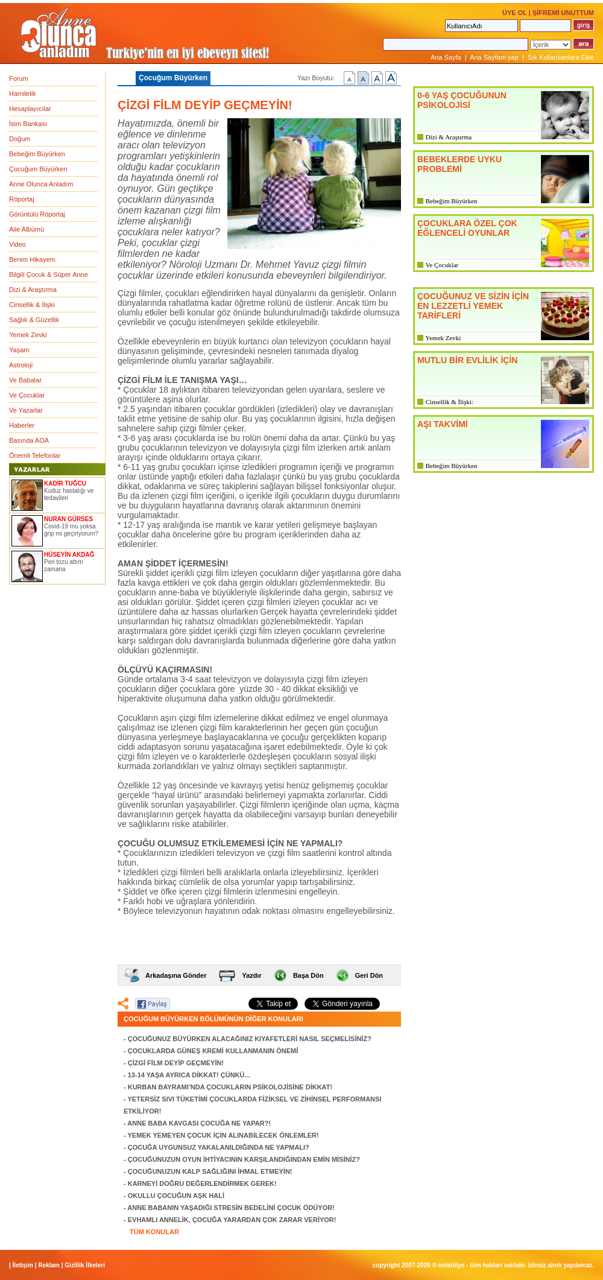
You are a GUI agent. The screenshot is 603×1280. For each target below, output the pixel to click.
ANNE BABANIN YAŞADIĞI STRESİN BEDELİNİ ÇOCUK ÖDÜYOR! (230, 1207)
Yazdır (251, 975)
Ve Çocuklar (27, 395)
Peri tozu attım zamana (63, 565)
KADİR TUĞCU (65, 483)
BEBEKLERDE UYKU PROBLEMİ (459, 164)
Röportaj (21, 199)
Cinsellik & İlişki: (449, 401)
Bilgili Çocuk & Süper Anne (48, 274)
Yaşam (19, 349)
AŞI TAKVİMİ (442, 424)
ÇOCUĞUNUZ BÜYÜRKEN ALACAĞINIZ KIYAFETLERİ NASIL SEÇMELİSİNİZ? (249, 1038)
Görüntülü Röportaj (37, 214)
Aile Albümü (26, 229)
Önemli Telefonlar (34, 455)
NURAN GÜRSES (68, 519)
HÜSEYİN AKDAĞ (69, 554)
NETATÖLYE (451, 1265)
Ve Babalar (25, 380)
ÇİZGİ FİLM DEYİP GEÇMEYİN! (176, 1062)
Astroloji (21, 365)
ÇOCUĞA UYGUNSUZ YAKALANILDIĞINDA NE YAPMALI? (218, 1147)
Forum (18, 78)
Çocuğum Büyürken (38, 169)
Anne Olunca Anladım (41, 184)
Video (17, 244)
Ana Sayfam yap (494, 57)
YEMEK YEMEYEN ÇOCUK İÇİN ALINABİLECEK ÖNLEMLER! (223, 1135)
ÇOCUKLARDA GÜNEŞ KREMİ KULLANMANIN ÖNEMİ (213, 1050)
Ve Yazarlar (26, 410)
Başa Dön (308, 975)
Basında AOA (29, 440)
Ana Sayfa (446, 57)
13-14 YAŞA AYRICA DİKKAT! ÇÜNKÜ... (189, 1075)
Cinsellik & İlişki (32, 304)
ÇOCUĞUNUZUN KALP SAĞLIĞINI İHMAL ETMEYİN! (210, 1171)
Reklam (49, 1265)
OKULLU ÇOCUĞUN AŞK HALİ (176, 1195)
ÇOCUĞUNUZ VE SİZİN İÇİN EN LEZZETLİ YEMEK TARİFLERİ (473, 305)
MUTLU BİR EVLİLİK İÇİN (467, 360)
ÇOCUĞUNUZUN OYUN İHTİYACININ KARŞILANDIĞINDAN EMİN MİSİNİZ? (244, 1159)
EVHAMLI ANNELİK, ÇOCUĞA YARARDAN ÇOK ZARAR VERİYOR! (232, 1219)
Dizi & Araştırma (33, 289)
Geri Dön (369, 975)
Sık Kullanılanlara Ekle (561, 57)
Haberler (21, 425)
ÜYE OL (514, 12)
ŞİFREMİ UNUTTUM (563, 12)
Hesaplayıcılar (30, 108)
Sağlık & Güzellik (34, 319)
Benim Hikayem (32, 259)
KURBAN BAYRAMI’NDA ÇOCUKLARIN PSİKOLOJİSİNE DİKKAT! (230, 1087)
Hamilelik (22, 93)
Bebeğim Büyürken (37, 153)
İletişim (23, 1265)
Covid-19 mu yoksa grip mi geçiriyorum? (71, 530)
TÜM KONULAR (154, 1231)
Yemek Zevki (28, 334)
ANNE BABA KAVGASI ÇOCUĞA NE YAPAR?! (199, 1123)
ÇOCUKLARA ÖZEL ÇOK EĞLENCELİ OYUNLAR (467, 228)
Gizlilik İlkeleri (85, 1265)
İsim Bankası (28, 123)
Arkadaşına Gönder (175, 975)
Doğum (19, 138)
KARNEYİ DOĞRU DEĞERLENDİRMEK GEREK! (202, 1183)
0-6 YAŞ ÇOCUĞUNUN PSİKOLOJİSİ (462, 100)
